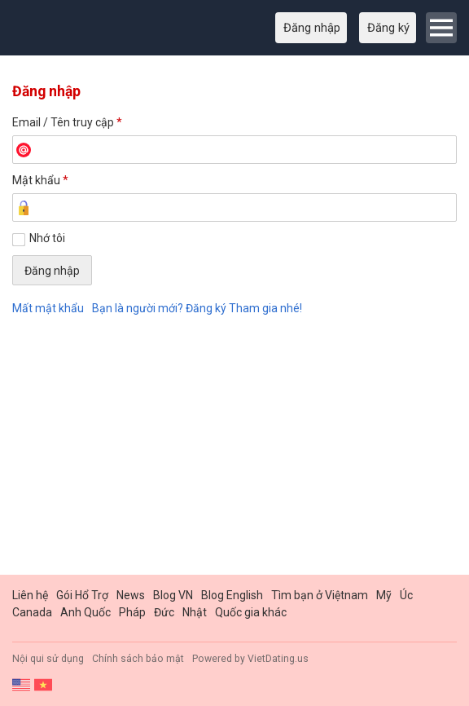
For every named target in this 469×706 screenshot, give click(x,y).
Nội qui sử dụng (48, 658)
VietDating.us (278, 658)
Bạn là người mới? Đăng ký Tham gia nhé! (197, 308)
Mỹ (384, 595)
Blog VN (173, 595)
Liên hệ (30, 595)
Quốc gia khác (251, 612)
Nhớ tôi (47, 238)
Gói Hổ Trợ (82, 595)
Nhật (194, 612)
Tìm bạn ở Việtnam (319, 595)
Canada (32, 612)
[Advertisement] (234, 448)
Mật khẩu (40, 180)
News (130, 595)
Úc (406, 595)
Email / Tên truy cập (67, 122)
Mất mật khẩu (48, 308)
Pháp (132, 612)
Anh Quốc (85, 612)
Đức (164, 612)
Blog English (232, 595)
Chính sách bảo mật (138, 658)
